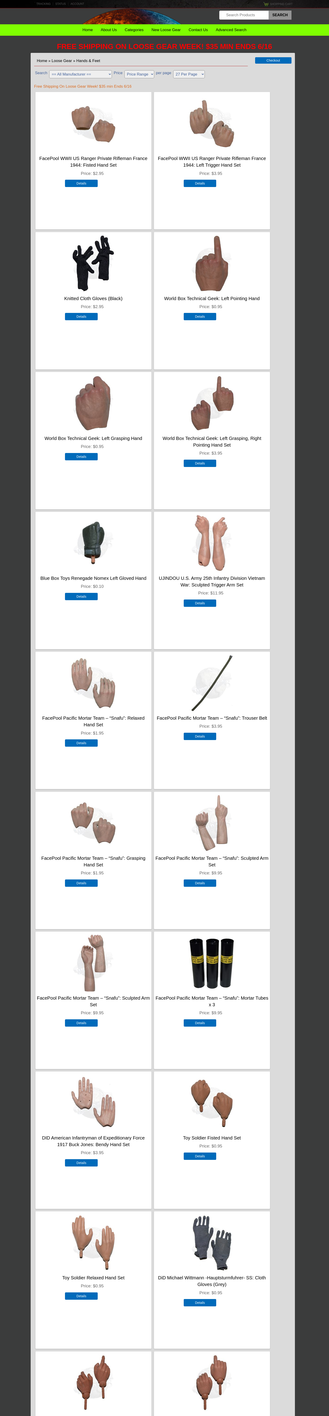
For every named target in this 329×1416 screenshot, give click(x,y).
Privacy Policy (282, 1411)
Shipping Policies (163, 1398)
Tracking (43, 3)
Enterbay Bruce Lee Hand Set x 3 (77, 1277)
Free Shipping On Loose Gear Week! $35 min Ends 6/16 (164, 46)
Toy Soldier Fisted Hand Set (77, 857)
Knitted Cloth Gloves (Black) (248, 157)
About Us (109, 30)
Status (60, 3)
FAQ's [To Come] (163, 1388)
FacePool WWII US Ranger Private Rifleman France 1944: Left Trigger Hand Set (162, 164)
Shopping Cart (281, 4)
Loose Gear (62, 61)
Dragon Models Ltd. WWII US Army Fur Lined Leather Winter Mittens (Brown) (248, 1004)
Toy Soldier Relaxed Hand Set (163, 857)
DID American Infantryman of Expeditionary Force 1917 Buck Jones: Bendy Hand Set (248, 724)
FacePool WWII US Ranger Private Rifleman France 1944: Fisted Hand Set (77, 164)
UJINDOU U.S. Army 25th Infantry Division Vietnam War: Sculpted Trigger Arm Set (162, 444)
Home (87, 30)
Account (77, 3)
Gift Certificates (162, 1367)
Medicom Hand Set (248, 1277)
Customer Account (163, 1378)
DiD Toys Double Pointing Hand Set (163, 1277)
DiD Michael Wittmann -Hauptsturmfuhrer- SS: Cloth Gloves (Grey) (248, 864)
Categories (134, 30)
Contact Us (198, 30)
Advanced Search (231, 30)
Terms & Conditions (259, 1411)
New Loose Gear (166, 30)
